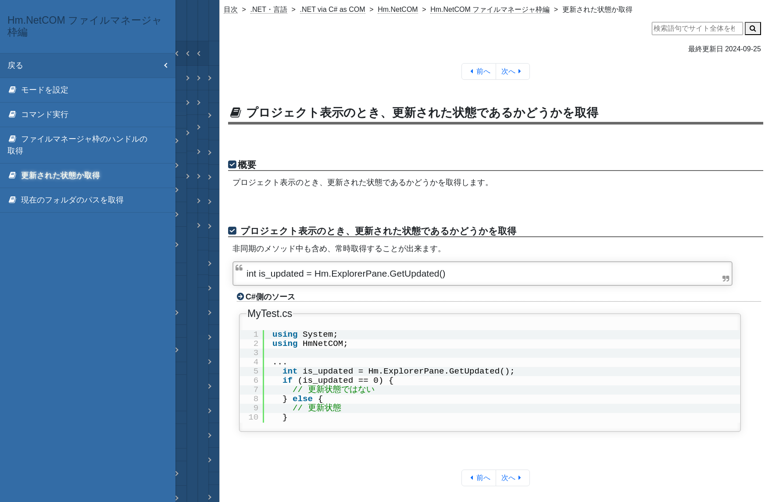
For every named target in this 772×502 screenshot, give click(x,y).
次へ (513, 71)
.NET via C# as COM (332, 9)
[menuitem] (87, 90)
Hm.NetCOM (398, 9)
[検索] (753, 28)
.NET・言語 (268, 9)
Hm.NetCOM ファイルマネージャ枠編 (490, 9)
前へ (478, 71)
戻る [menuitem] (91, 65)
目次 (231, 9)
